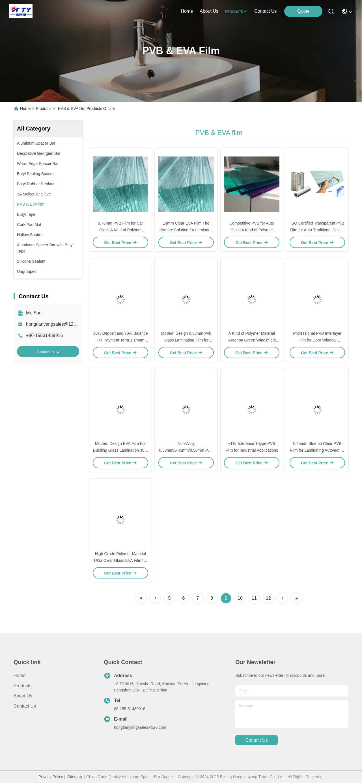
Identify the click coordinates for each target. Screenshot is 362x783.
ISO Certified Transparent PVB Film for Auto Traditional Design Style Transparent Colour (317, 230)
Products (43, 108)
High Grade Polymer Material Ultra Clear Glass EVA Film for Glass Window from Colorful (120, 560)
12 (268, 598)
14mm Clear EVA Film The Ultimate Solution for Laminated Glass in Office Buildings (186, 230)
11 (254, 598)
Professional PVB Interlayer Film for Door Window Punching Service (317, 340)
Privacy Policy (50, 777)
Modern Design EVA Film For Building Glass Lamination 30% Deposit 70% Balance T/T (120, 450)
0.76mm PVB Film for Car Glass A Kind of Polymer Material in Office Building (120, 230)
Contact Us (25, 706)
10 (240, 598)
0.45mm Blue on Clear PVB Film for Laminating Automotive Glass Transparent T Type (317, 450)
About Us (23, 695)
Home (187, 11)
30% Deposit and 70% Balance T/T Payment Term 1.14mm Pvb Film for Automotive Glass (120, 340)
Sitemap (74, 777)
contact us (265, 11)
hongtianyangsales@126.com (56, 324)
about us (209, 11)
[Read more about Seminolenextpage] (141, 598)
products (236, 11)
